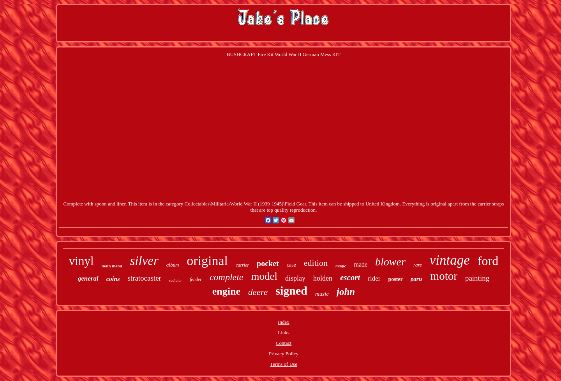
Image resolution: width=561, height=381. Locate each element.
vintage (450, 260)
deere (258, 292)
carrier (242, 265)
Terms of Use (283, 364)
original (207, 260)
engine (226, 291)
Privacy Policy (283, 353)
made (360, 264)
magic (340, 265)
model (264, 276)
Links (283, 332)
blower (390, 262)
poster (395, 279)
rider (374, 278)
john (346, 291)
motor (443, 276)
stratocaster (144, 278)
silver (144, 261)
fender (196, 279)
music (322, 294)
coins (113, 279)
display (295, 278)
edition (316, 263)
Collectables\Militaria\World (214, 204)
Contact (283, 343)
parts (417, 279)
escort (350, 277)
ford (488, 261)
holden (322, 278)
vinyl (81, 261)
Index (283, 322)
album (172, 265)
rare (417, 265)
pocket (268, 263)
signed (291, 290)
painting (477, 278)
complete (226, 277)
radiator (175, 280)
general (88, 278)
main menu (112, 265)
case (291, 265)
